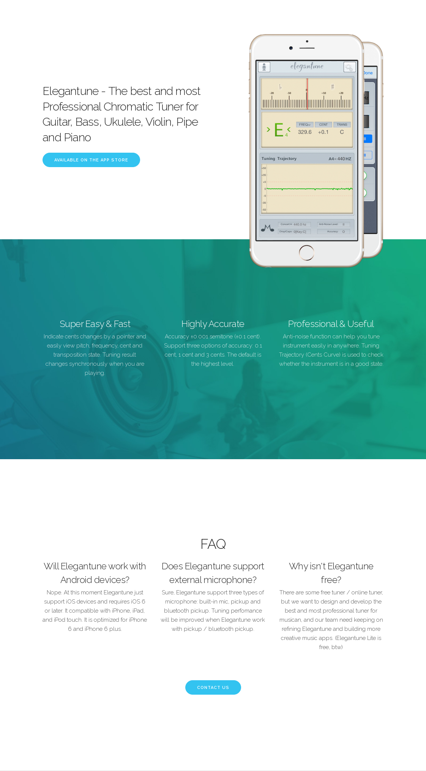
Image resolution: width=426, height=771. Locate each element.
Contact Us (213, 687)
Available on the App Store (91, 160)
